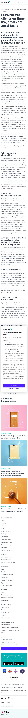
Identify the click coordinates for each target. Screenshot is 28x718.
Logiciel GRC (8, 684)
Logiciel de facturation (6, 687)
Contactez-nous (14, 649)
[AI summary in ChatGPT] (12, 698)
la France (20, 378)
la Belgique (13, 378)
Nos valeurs (4, 610)
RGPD (2, 633)
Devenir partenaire (6, 639)
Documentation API (6, 585)
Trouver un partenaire (7, 597)
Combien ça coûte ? (6, 550)
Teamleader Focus (6, 557)
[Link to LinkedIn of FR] (5, 698)
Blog (2, 9)
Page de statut (5, 600)
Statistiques (4, 534)
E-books (3, 572)
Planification (4, 537)
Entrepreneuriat (12, 393)
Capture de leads (6, 539)
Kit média (3, 615)
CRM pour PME (15, 684)
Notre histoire (5, 607)
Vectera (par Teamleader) (8, 562)
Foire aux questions (6, 595)
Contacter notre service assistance (10, 645)
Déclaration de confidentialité (9, 627)
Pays (2, 702)
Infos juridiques (5, 624)
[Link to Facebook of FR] (2, 698)
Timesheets (4, 693)
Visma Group (4, 714)
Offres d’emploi (5, 618)
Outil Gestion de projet (6, 690)
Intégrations (4, 547)
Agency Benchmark (6, 580)
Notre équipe (5, 612)
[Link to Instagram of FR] (9, 698)
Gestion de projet (6, 531)
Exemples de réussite (7, 574)
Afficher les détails (14, 388)
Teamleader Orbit (6, 560)
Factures (4, 393)
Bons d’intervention (6, 542)
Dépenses (4, 526)
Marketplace (4, 577)
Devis (2, 528)
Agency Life (4, 583)
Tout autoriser (14, 385)
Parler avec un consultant (8, 642)
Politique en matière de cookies (10, 630)
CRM (2, 520)
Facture (22, 684)
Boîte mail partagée (6, 545)
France (20, 2)
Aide (2, 592)
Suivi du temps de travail (20, 690)
